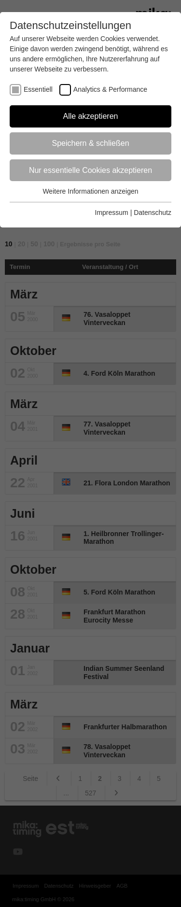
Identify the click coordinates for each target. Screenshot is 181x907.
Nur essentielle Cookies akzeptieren (90, 170)
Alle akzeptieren (90, 116)
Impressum (111, 212)
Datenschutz (152, 212)
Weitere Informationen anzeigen (90, 191)
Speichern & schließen (90, 143)
